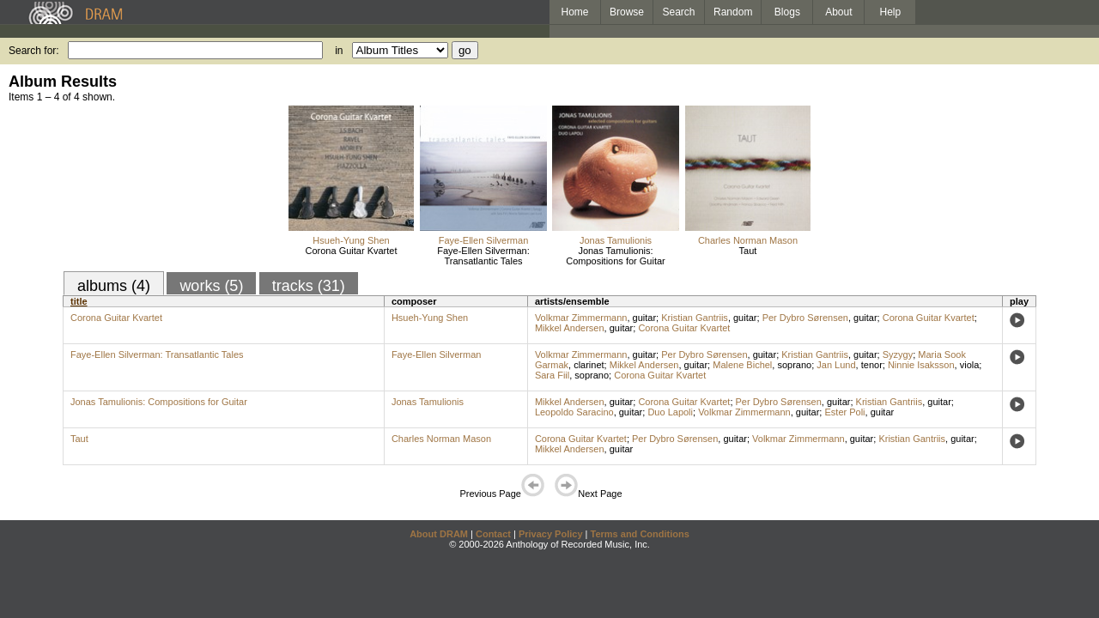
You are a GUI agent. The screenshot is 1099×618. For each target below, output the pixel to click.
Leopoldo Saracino (574, 412)
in (339, 51)
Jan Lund (836, 365)
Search (679, 12)
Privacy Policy (551, 534)
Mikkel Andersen (569, 328)
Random (732, 12)
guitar (645, 317)
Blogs (787, 12)
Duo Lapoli (670, 412)
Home (574, 12)
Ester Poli (844, 412)
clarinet (589, 365)
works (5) (211, 285)
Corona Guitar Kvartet (352, 250)
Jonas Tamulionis (616, 240)
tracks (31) (308, 285)
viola (970, 365)
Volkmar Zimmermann (581, 317)
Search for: (34, 51)
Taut (748, 250)
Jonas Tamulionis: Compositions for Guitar (615, 255)
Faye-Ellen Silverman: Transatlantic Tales (483, 255)
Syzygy (898, 354)
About (838, 12)
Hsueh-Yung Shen (351, 240)
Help (891, 12)
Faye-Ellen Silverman (484, 240)
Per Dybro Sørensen (805, 317)
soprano (794, 365)
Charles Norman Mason (748, 240)
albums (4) (113, 285)
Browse (627, 12)
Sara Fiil (552, 375)
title (79, 301)
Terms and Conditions (640, 534)
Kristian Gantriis (694, 317)
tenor (872, 365)
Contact (493, 534)
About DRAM (439, 534)
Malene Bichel (742, 365)
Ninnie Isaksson (921, 365)
